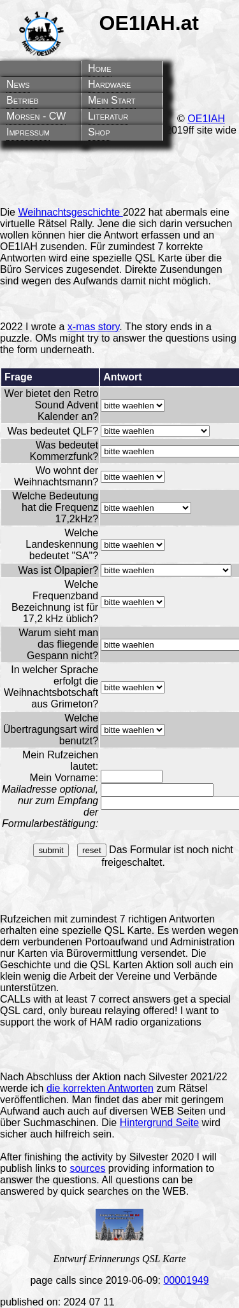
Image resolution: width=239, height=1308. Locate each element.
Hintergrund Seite (159, 1122)
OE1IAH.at (149, 22)
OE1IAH (206, 118)
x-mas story (93, 326)
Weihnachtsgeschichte (70, 212)
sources (87, 1168)
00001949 (185, 1280)
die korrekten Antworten (100, 1088)
